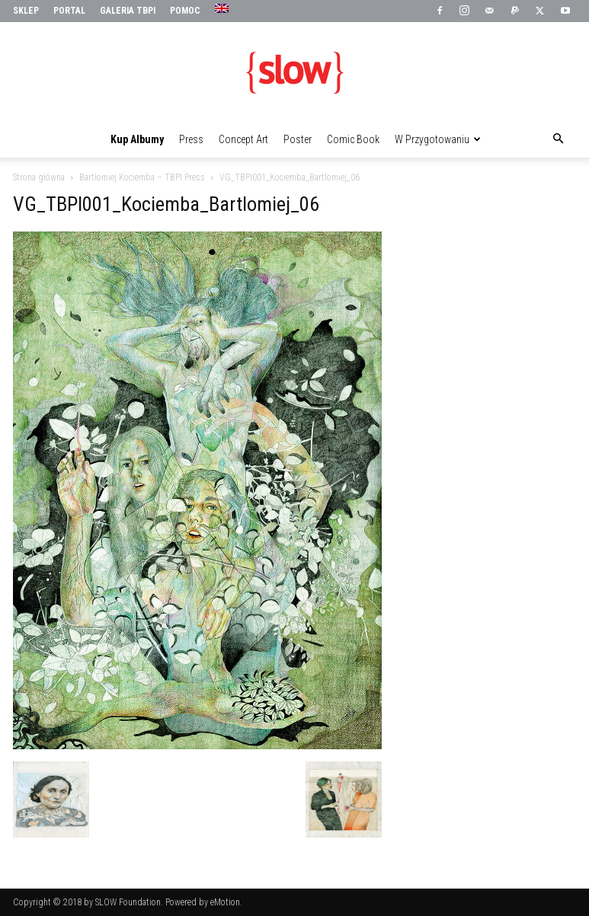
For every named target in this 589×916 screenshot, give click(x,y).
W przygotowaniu (438, 139)
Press (191, 139)
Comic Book (353, 139)
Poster (297, 139)
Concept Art (243, 139)
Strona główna (39, 177)
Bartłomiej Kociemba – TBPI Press (142, 177)
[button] (558, 139)
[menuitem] (223, 9)
